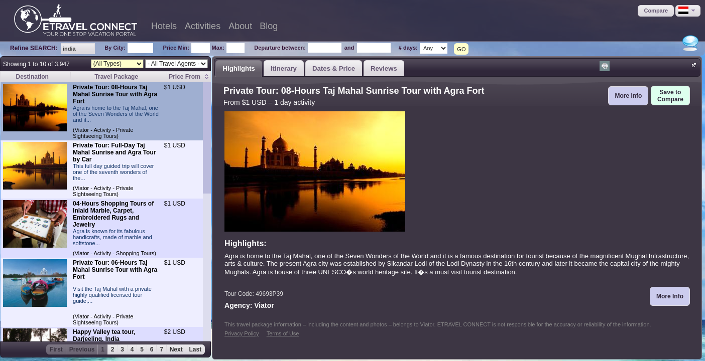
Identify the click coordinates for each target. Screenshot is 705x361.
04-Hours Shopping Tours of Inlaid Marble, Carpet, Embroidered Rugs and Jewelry (113, 214)
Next (176, 349)
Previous (82, 349)
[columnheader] (189, 77)
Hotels (164, 26)
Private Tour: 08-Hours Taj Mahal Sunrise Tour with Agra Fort (115, 94)
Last (195, 349)
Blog (269, 26)
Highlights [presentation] (238, 68)
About (240, 26)
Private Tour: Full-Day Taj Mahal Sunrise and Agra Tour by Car (114, 152)
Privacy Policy (241, 333)
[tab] (238, 68)
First (56, 349)
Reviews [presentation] (384, 68)
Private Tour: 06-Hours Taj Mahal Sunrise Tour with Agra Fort (115, 269)
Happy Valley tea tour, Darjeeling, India (104, 335)
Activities (202, 26)
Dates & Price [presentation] (333, 68)
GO (461, 49)
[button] (656, 11)
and (349, 48)
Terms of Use (283, 333)
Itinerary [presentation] (284, 68)
